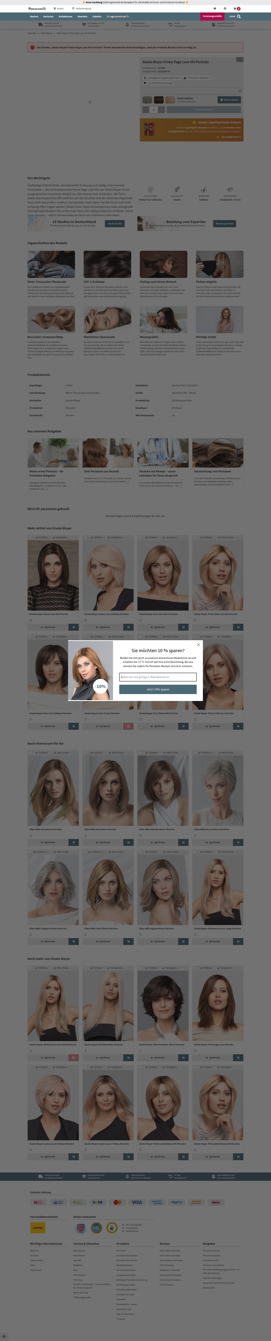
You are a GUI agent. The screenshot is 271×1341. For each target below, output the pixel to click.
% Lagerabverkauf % (118, 16)
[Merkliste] (215, 9)
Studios (58, 8)
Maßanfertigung (81, 8)
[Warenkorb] (237, 8)
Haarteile (82, 16)
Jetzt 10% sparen (158, 689)
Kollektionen (65, 16)
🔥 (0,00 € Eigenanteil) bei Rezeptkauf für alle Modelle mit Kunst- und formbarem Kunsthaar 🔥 (135, 2)
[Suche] (235, 16)
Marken (34, 16)
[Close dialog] (198, 645)
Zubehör (97, 16)
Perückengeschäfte (212, 16)
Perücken (48, 16)
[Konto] (225, 9)
